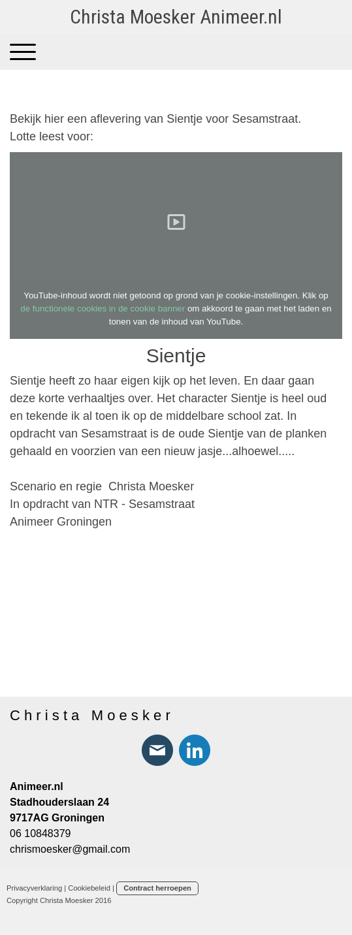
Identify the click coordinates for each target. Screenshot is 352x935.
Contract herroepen (157, 888)
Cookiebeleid (89, 888)
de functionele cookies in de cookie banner (102, 308)
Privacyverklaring (34, 888)
